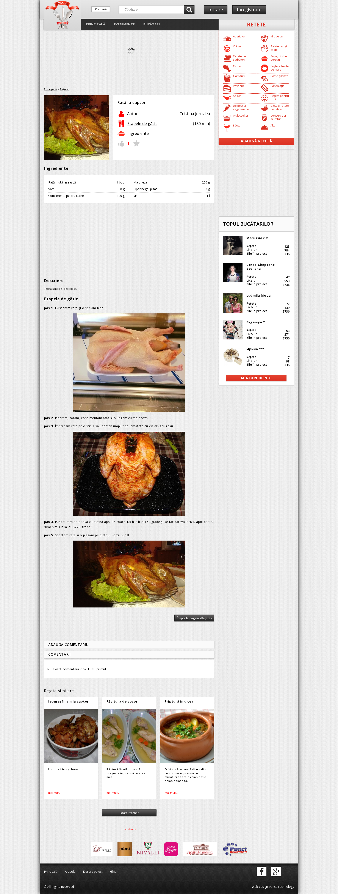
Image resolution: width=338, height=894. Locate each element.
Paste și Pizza (279, 76)
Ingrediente (138, 133)
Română (101, 9)
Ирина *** (255, 349)
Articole (70, 871)
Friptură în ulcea (179, 701)
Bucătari (151, 24)
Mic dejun (277, 36)
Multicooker (240, 115)
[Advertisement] (129, 238)
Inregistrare (249, 9)
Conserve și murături (278, 117)
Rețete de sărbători (239, 58)
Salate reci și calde (279, 48)
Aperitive (239, 36)
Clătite (237, 46)
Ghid (113, 871)
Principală (95, 24)
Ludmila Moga (258, 295)
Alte (273, 125)
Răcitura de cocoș (122, 701)
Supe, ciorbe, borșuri (279, 58)
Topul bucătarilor (248, 223)
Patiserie (239, 86)
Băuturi (237, 125)
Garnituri (239, 76)
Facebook (130, 829)
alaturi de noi (256, 378)
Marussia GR (257, 238)
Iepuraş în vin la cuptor (68, 701)
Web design (260, 887)
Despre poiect (93, 871)
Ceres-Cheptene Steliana (260, 266)
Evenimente (124, 24)
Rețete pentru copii (280, 97)
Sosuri (237, 96)
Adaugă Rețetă (256, 141)
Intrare (215, 9)
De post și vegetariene (241, 107)
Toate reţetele (129, 813)
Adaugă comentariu (68, 644)
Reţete (256, 24)
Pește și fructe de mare (280, 67)
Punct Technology (281, 887)
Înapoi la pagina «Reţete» (194, 618)
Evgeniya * (255, 322)
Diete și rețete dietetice (280, 107)
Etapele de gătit (142, 123)
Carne (237, 66)
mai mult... (54, 792)
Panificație (278, 86)
